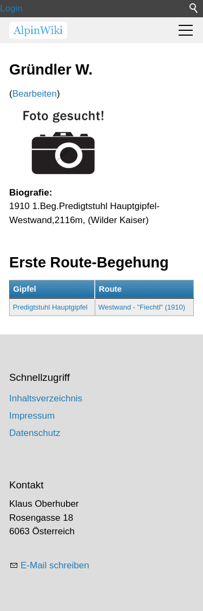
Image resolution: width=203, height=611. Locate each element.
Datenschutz (35, 433)
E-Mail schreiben (55, 565)
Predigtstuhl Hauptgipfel (50, 307)
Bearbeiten (34, 94)
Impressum (32, 416)
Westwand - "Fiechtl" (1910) (141, 307)
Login (11, 8)
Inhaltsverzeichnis (45, 398)
